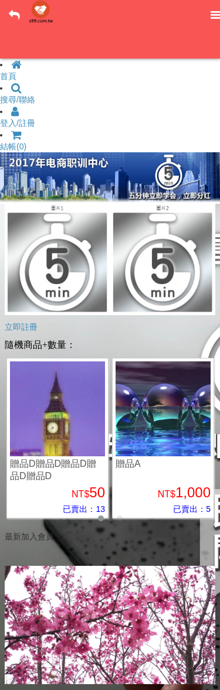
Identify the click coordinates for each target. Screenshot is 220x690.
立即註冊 (21, 327)
